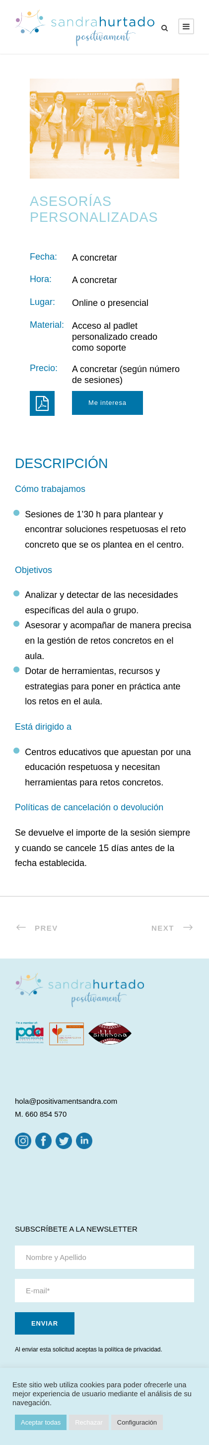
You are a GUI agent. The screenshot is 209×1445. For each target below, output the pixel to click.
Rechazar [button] (89, 1422)
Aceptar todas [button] (41, 1422)
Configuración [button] (137, 1422)
